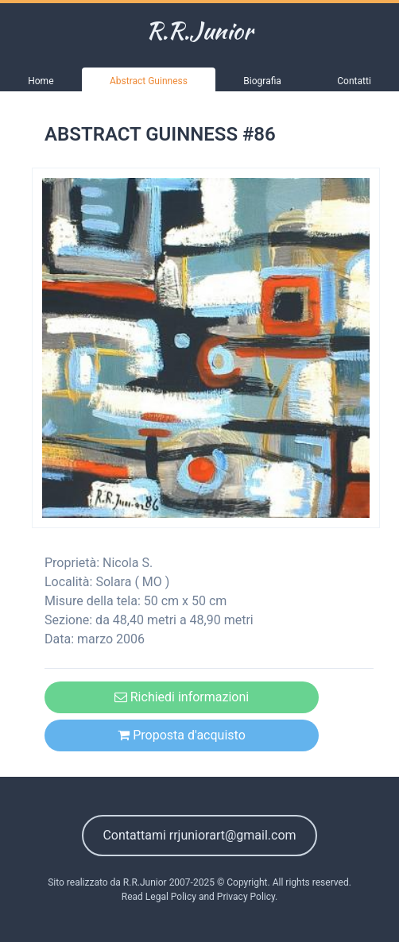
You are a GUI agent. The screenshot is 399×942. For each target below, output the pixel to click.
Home (40, 81)
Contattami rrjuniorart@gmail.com (199, 835)
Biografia (262, 81)
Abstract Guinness (149, 81)
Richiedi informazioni (181, 697)
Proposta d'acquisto (182, 735)
